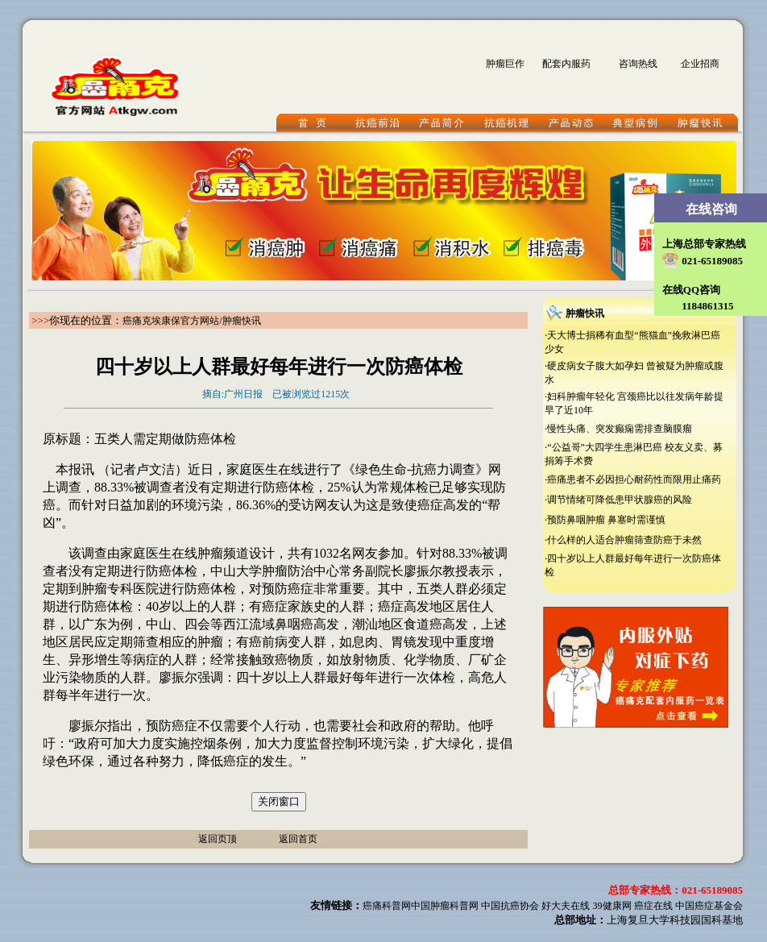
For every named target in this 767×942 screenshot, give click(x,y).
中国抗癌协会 (510, 905)
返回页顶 (217, 838)
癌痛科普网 (387, 905)
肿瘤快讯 (241, 320)
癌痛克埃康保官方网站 (170, 320)
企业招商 (700, 63)
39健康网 (612, 905)
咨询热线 (638, 63)
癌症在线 (653, 905)
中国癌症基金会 (709, 905)
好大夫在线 (565, 905)
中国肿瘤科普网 (445, 905)
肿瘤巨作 (505, 63)
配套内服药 (566, 63)
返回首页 (298, 838)
